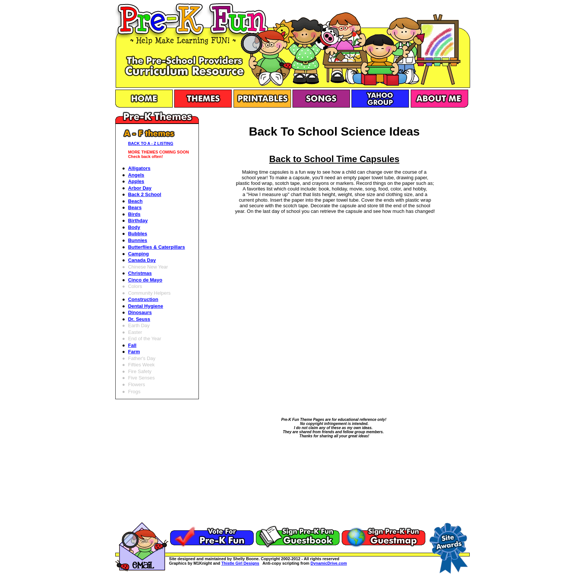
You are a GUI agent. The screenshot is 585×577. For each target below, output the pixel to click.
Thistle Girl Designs (240, 563)
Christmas (140, 273)
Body (134, 227)
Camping (138, 254)
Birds (134, 214)
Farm (134, 351)
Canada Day (142, 260)
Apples (136, 181)
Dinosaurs (140, 312)
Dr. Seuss (139, 319)
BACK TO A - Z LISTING (150, 143)
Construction (143, 299)
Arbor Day (139, 188)
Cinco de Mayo (145, 280)
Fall (132, 345)
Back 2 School (144, 194)
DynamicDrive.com (328, 563)
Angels (136, 175)
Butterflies (156, 247)
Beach (135, 201)
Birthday (138, 220)
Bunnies (137, 240)
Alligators (139, 168)
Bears (134, 207)
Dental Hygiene (145, 306)
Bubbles (137, 233)
